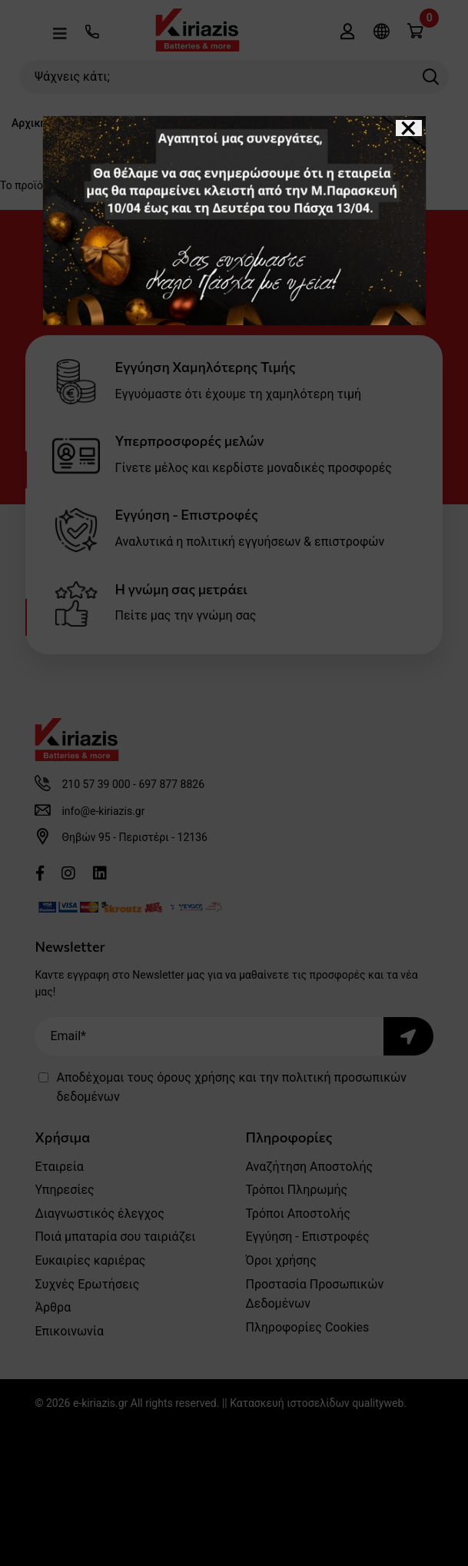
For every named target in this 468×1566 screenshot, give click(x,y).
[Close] (409, 128)
